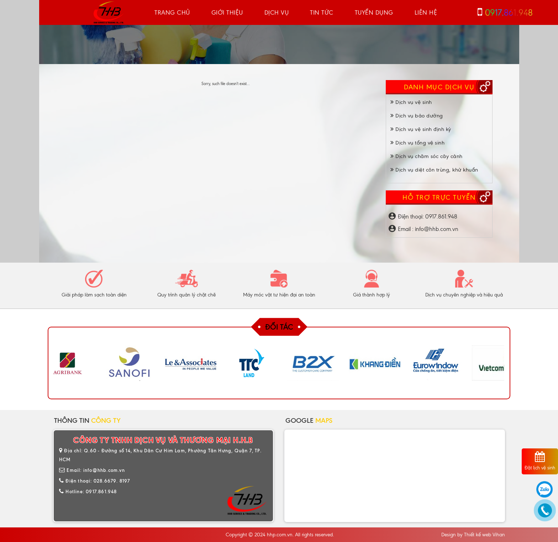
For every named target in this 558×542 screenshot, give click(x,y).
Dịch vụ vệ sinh (411, 102)
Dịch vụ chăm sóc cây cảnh (426, 156)
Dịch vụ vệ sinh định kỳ (420, 129)
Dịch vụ (276, 12)
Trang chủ (172, 12)
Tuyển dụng (374, 12)
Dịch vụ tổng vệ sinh (417, 143)
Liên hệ (426, 12)
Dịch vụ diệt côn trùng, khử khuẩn (434, 170)
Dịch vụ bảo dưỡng (416, 115)
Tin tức (321, 12)
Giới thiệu (227, 12)
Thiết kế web (477, 535)
